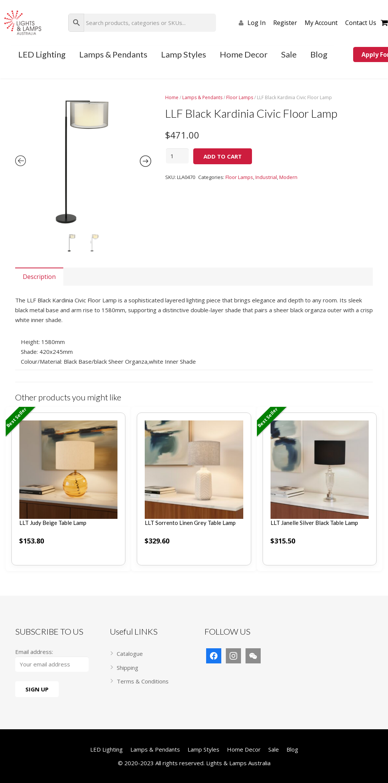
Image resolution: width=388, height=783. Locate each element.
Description (39, 276)
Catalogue (130, 653)
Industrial (266, 177)
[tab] (39, 277)
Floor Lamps (239, 97)
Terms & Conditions (143, 681)
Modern (288, 177)
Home (171, 97)
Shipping (127, 667)
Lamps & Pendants (202, 97)
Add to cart (222, 156)
